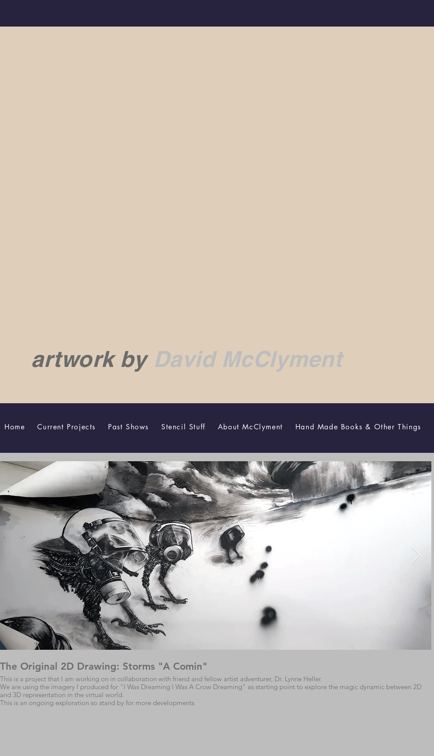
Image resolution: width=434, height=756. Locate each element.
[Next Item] (416, 555)
